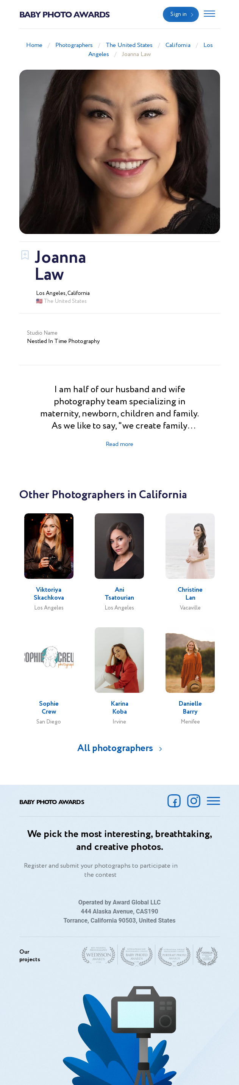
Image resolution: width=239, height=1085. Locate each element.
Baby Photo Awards (64, 14)
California (178, 45)
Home (34, 45)
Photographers (74, 45)
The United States (129, 45)
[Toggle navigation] (209, 14)
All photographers (115, 748)
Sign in (178, 14)
